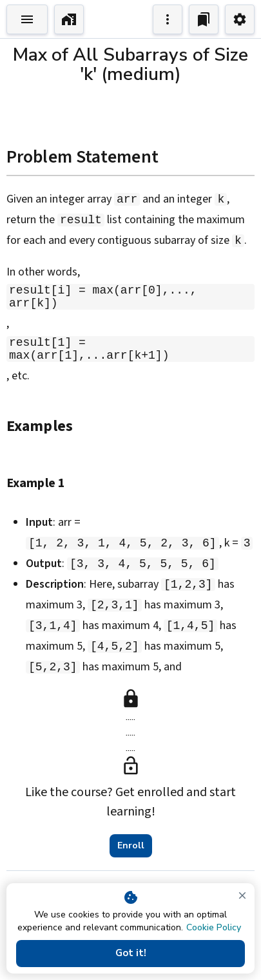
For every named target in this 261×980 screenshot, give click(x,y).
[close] (242, 895)
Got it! (130, 953)
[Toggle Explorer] (27, 19)
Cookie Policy (213, 927)
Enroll (131, 848)
